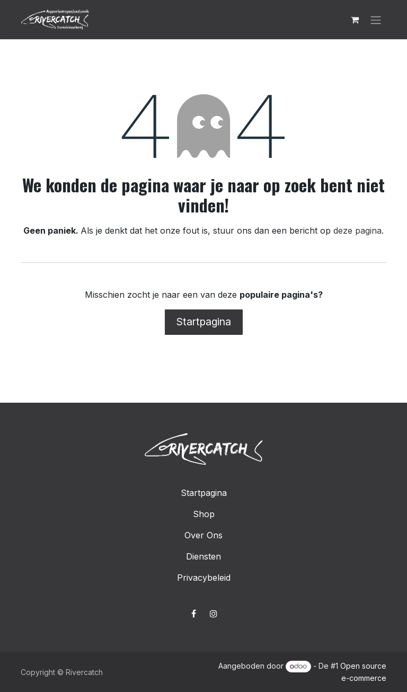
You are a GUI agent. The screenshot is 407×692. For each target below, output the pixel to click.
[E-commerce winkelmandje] (354, 19)
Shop (204, 514)
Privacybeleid (204, 577)
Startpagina (203, 321)
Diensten (203, 556)
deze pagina (357, 230)
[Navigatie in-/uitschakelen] (375, 19)
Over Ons (203, 535)
